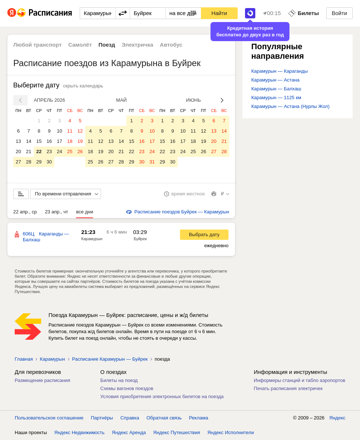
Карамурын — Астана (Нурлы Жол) (290, 106)
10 (59, 131)
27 (18, 162)
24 (59, 151)
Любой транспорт (37, 45)
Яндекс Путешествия (176, 432)
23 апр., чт (56, 211)
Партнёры (102, 418)
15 (39, 141)
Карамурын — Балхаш (276, 88)
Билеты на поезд (119, 380)
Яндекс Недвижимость (79, 432)
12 (80, 131)
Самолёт (80, 45)
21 (28, 151)
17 (59, 141)
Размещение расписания (42, 380)
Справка (129, 418)
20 (18, 151)
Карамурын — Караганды (279, 71)
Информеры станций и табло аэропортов (299, 380)
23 (49, 151)
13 (18, 141)
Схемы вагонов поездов (126, 388)
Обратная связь (164, 418)
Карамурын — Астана (275, 80)
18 (69, 141)
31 (152, 162)
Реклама (198, 418)
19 (80, 141)
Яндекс (337, 418)
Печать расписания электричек (288, 388)
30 (49, 162)
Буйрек (140, 239)
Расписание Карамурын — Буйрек (110, 359)
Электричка (137, 45)
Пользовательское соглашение (49, 418)
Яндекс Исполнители (231, 432)
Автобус (171, 45)
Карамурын (91, 239)
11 (69, 131)
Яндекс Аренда (129, 432)
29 (39, 162)
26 (80, 151)
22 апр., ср (25, 211)
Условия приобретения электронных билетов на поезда (162, 396)
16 (49, 141)
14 (28, 141)
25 (69, 151)
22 (39, 151)
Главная (24, 359)
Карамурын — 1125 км (276, 97)
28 (28, 162)
